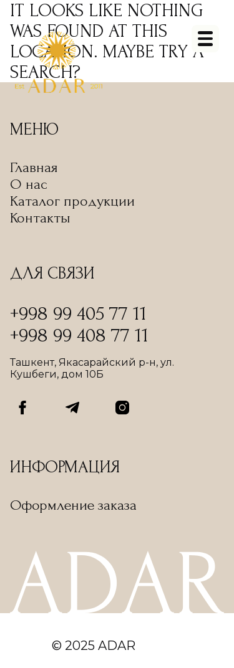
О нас (28, 184)
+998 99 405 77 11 (78, 314)
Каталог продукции (72, 201)
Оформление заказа (73, 505)
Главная (34, 167)
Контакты (40, 217)
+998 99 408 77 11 (79, 335)
